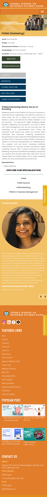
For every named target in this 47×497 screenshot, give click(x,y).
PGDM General (23, 183)
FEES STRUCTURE (7, 93)
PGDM (23, 178)
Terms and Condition (8, 394)
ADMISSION (5, 81)
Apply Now (11, 58)
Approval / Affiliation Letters (11, 361)
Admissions (5, 343)
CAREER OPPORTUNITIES (10, 99)
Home (4, 335)
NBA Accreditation (8, 383)
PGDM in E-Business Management (23, 192)
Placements (5, 346)
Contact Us (5, 350)
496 (22, 478)
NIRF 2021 (5, 372)
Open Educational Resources (11, 386)
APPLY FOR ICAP (7, 357)
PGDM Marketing (23, 187)
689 (18, 478)
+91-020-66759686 (9, 478)
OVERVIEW (5, 75)
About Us (5, 339)
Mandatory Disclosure (9, 368)
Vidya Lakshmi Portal (8, 375)
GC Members (6, 390)
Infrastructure (6, 354)
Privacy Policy (6, 365)
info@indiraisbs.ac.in (8, 489)
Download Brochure (11, 66)
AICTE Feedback (7, 379)
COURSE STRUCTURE (9, 87)
